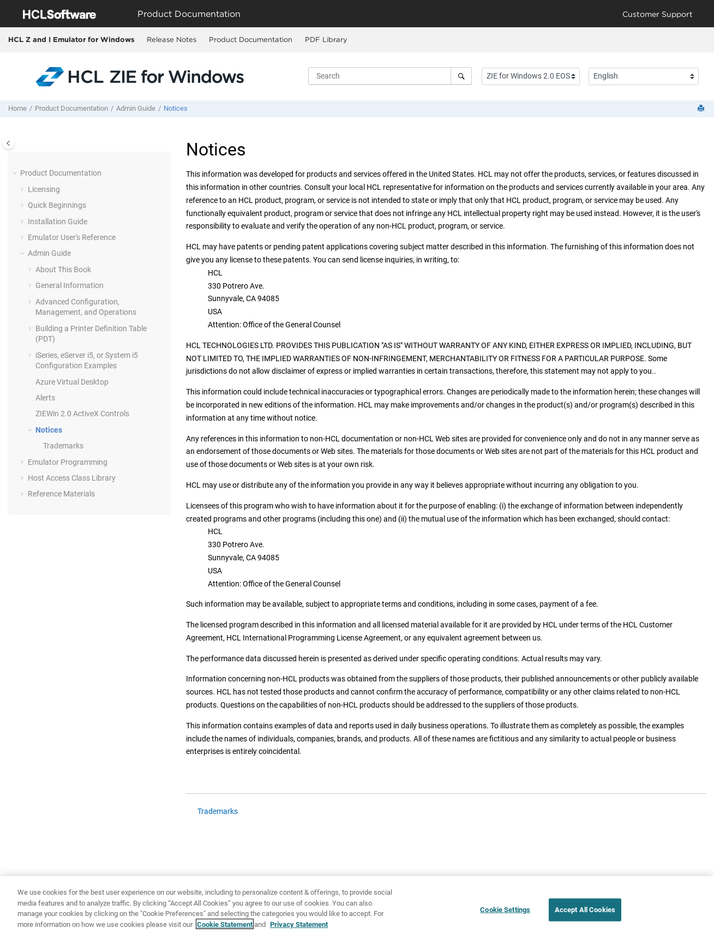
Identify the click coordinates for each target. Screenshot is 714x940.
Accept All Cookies (585, 915)
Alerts (45, 397)
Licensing (44, 189)
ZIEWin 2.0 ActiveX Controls (82, 413)
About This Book (63, 269)
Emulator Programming (67, 462)
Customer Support (657, 14)
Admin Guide (135, 108)
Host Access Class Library (72, 478)
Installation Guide (57, 221)
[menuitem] (171, 40)
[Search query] (390, 76)
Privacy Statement (299, 930)
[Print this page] (702, 109)
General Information (69, 285)
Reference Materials (61, 493)
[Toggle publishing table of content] (8, 143)
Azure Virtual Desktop (72, 382)
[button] (15, 173)
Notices (176, 108)
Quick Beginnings (57, 205)
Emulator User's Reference (72, 237)
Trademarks (63, 445)
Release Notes (171, 39)
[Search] (461, 76)
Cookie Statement (225, 930)
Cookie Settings (505, 915)
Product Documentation (250, 39)
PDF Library (326, 39)
